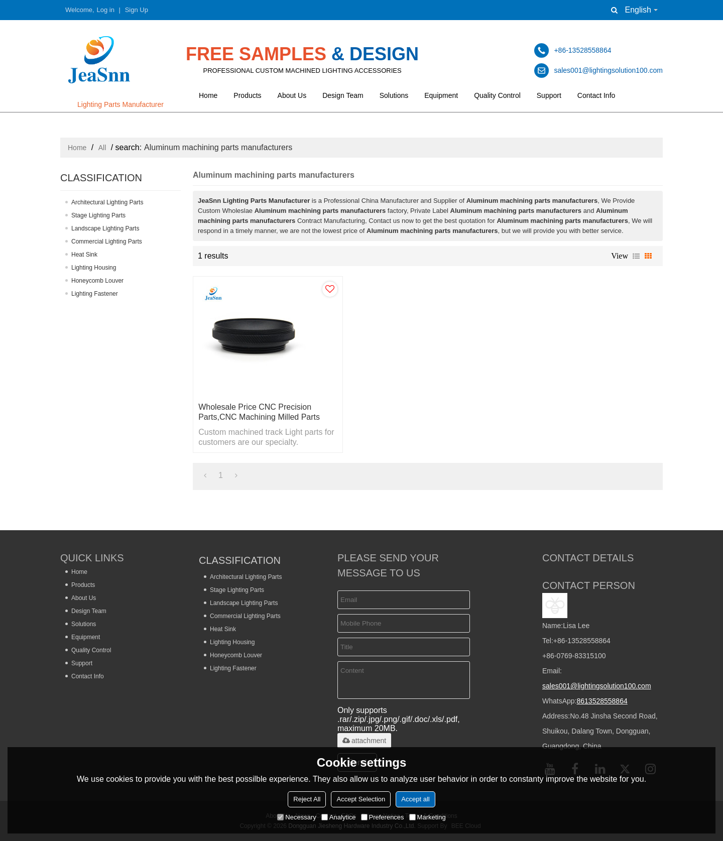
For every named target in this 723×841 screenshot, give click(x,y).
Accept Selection (360, 799)
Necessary (296, 817)
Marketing (427, 817)
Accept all (415, 799)
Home (208, 95)
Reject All (306, 799)
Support (549, 95)
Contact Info (596, 95)
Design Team (342, 95)
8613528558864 (601, 701)
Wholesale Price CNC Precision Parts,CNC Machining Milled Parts (259, 412)
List (636, 256)
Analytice (338, 817)
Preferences (382, 817)
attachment (364, 741)
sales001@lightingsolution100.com (596, 686)
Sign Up (136, 10)
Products (247, 95)
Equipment (441, 95)
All (102, 148)
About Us (292, 95)
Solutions (394, 95)
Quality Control (497, 95)
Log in (105, 10)
